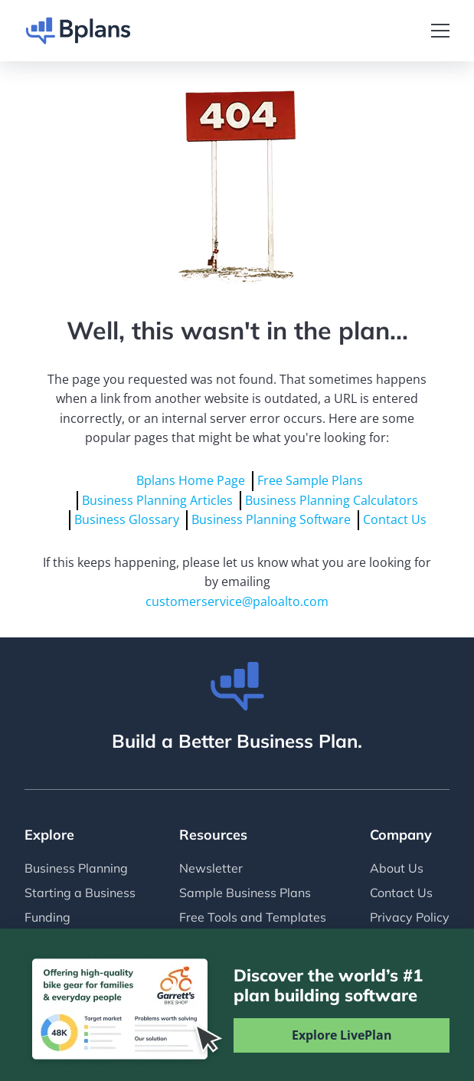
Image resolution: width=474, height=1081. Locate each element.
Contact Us (395, 519)
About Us (396, 868)
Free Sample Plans (310, 480)
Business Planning (76, 868)
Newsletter (211, 868)
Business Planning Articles (157, 500)
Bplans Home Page (190, 480)
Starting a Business (80, 892)
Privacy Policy (409, 917)
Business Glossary (126, 519)
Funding (47, 917)
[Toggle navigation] (440, 30)
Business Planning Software (271, 519)
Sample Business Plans (245, 892)
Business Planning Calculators (331, 500)
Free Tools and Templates (252, 917)
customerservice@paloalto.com (237, 601)
